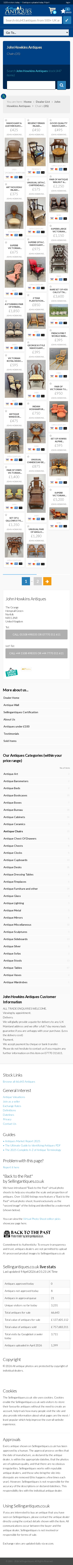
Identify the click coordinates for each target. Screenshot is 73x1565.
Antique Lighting (14, 903)
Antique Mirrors (13, 917)
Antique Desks (13, 867)
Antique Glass (12, 895)
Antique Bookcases (15, 795)
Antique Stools (13, 960)
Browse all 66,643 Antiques (19, 1081)
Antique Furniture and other (21, 888)
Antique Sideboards (16, 939)
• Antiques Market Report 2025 (21, 1141)
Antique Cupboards (15, 860)
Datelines (8, 1114)
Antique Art (11, 773)
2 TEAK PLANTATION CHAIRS (36, 301)
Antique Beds (12, 788)
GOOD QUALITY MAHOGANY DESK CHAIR (58, 126)
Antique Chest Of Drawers (20, 838)
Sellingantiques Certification (21, 712)
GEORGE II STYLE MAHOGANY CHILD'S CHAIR (36, 348)
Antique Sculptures (15, 931)
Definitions (9, 1110)
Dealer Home (11, 697)
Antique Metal (12, 910)
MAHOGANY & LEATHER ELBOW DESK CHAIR (14, 126)
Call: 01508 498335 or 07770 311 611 (37, 634)
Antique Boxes (13, 802)
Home (28, 101)
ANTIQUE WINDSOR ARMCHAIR (14, 417)
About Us (9, 719)
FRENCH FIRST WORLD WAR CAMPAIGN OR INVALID (58, 337)
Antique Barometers (16, 781)
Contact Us (9, 1123)
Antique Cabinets (14, 817)
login (68, 2)
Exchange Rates (12, 1106)
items (26, 669)
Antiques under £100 (16, 726)
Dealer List (43, 101)
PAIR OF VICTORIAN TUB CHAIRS (58, 389)
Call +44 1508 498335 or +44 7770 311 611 (36, 653)
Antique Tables (13, 967)
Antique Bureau (13, 809)
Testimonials (11, 733)
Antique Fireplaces (15, 881)
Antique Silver (12, 946)
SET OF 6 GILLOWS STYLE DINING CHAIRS (14, 521)
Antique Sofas (12, 953)
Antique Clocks (13, 852)
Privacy (7, 1119)
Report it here (11, 1167)
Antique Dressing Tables (18, 874)
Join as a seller (11, 1101)
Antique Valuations (14, 1097)
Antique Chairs (13, 831)
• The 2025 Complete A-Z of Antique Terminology (32, 1149)
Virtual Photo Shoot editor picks (42, 1218)
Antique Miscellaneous (17, 924)
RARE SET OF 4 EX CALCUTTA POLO (59, 292)
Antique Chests (13, 845)
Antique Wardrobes (15, 982)
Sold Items (10, 740)
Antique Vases (12, 975)
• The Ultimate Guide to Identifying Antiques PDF (32, 1145)
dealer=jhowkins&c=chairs (36, 32)
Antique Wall (11, 705)
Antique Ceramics (14, 824)
